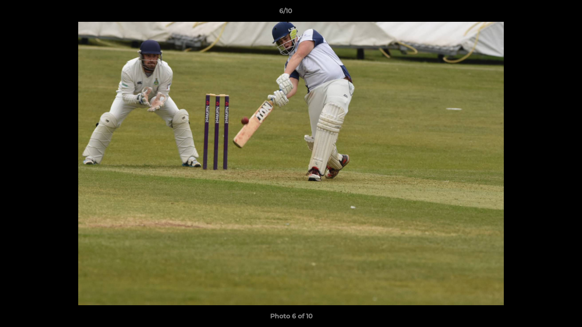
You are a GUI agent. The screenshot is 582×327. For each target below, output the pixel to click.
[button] (543, 13)
